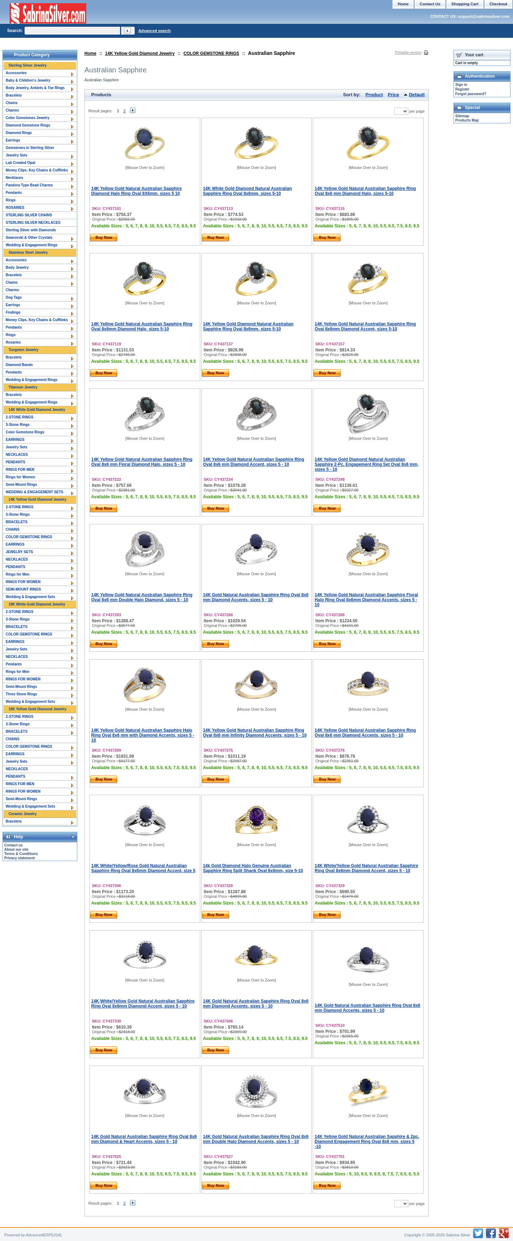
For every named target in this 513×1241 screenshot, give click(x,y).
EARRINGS (15, 440)
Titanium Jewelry (23, 387)
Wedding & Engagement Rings (31, 245)
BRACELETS (16, 522)
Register (462, 89)
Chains (11, 103)
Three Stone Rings (21, 694)
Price (393, 94)
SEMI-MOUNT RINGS (23, 589)
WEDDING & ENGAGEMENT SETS (34, 492)
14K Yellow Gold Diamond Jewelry (140, 53)
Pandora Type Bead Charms (29, 185)
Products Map (467, 120)
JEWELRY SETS (19, 552)
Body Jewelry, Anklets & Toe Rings (35, 88)
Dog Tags (14, 297)
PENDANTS (15, 462)
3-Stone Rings (18, 425)
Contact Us (430, 4)
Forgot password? (470, 94)
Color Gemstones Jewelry (28, 118)
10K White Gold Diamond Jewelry (37, 604)
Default (417, 94)
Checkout (498, 4)
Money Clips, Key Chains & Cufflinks (37, 170)
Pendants (14, 193)
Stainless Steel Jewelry (28, 252)
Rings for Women (20, 477)
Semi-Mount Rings (21, 484)
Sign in (461, 85)
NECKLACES (17, 455)
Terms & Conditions (21, 854)
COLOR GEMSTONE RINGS (211, 53)
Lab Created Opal (20, 163)
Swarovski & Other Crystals (29, 238)
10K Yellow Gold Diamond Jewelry (38, 709)
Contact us (13, 845)
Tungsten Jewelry (23, 350)
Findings (13, 312)
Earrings (13, 140)
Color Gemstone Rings (25, 432)
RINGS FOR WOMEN (23, 582)
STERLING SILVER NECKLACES (33, 223)
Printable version (408, 53)
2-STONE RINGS (19, 417)
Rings (11, 200)
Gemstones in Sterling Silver (30, 148)
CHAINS (12, 529)
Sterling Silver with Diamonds (31, 230)
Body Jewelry (17, 267)
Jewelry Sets (16, 155)
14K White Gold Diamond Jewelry (37, 410)
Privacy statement (19, 858)
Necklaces (14, 178)
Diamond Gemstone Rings (28, 125)
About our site (16, 849)
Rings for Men (18, 574)
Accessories (16, 73)
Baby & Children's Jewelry (28, 80)
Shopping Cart (464, 4)
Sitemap (462, 116)
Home (90, 53)
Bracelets (14, 95)
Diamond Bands (19, 365)
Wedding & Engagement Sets (30, 597)
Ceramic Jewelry (23, 814)
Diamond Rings (19, 133)
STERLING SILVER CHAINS (29, 215)
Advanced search (154, 31)
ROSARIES (15, 208)
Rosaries (13, 342)
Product (374, 94)
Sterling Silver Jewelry (28, 65)
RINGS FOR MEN (20, 470)
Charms (12, 110)
